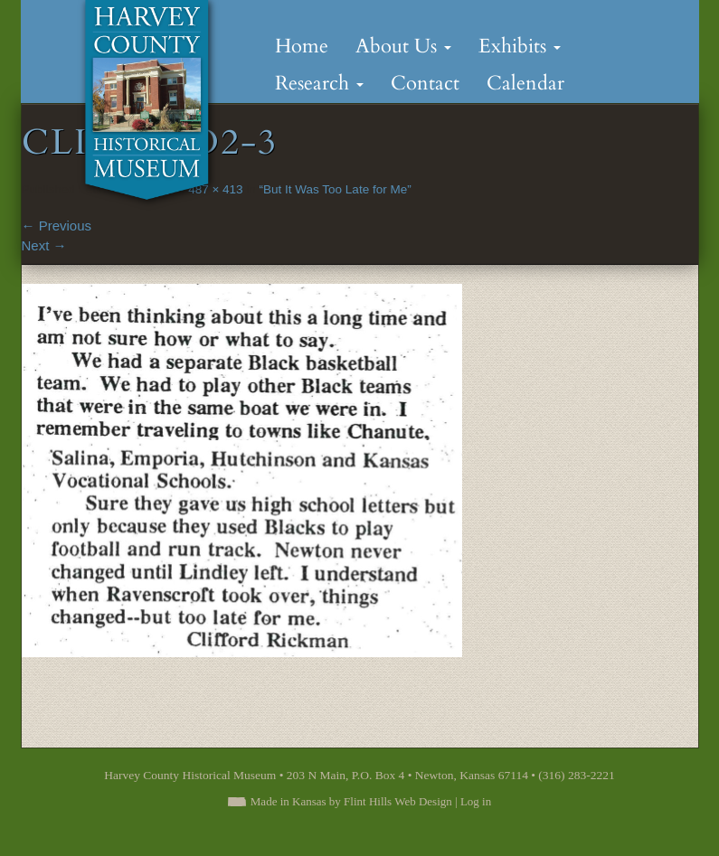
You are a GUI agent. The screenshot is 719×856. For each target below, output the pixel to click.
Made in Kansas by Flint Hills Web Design (351, 801)
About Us (403, 46)
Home (301, 46)
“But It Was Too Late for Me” (336, 189)
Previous (57, 225)
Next (44, 245)
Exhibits (519, 46)
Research (319, 83)
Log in (475, 801)
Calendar (525, 83)
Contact (425, 83)
